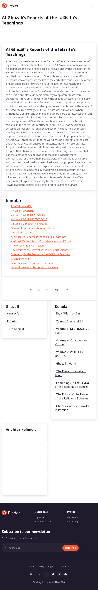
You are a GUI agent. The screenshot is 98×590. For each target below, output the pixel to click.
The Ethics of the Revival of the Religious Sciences (40, 250)
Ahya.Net (60, 582)
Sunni (29, 437)
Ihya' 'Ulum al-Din (21, 206)
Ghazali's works (20, 258)
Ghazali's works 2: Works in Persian (32, 263)
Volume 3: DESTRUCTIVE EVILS (29, 219)
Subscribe (70, 547)
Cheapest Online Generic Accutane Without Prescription (40, 468)
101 (47, 290)
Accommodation (43, 521)
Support (52, 566)
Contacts (64, 566)
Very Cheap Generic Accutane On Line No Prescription (38, 456)
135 (57, 290)
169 (66, 290)
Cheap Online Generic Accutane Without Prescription (38, 481)
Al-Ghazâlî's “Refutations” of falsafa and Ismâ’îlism (41, 241)
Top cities (39, 517)
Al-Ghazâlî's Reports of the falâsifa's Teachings (38, 237)
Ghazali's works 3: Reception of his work (34, 267)
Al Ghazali (14, 437)
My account (73, 517)
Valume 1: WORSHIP (23, 210)
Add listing (72, 521)
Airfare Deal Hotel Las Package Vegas (29, 443)
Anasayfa (13, 313)
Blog (41, 566)
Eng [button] (33, 574)
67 (39, 290)
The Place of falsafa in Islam (27, 245)
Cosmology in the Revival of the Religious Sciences (40, 254)
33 (31, 290)
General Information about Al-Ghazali (33, 228)
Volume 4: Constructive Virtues (29, 223)
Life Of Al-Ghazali (21, 232)
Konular (12, 321)
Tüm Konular (15, 329)
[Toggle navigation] (92, 5)
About (32, 566)
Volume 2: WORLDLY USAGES (28, 215)
